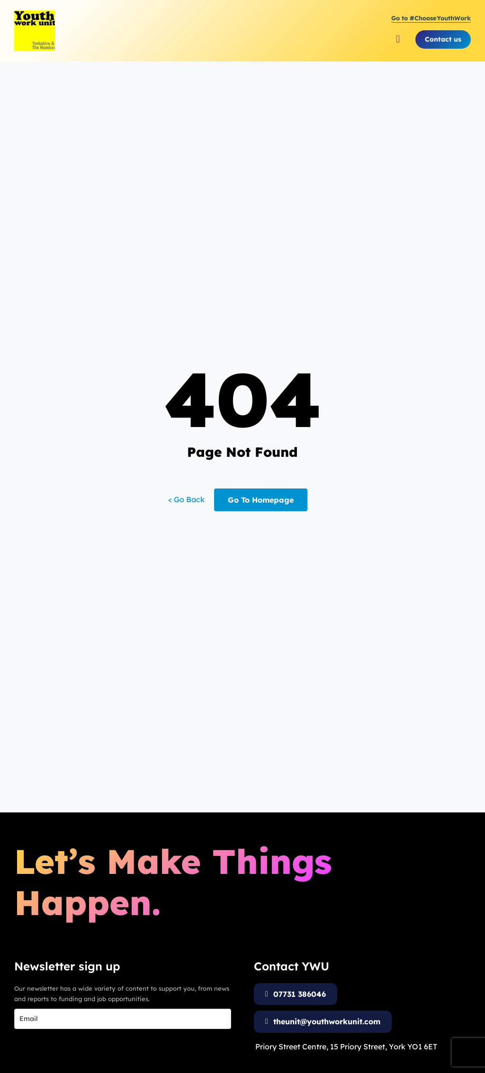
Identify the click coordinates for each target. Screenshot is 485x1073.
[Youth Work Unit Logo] (34, 14)
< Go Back (186, 499)
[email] (122, 1019)
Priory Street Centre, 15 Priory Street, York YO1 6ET (346, 1046)
